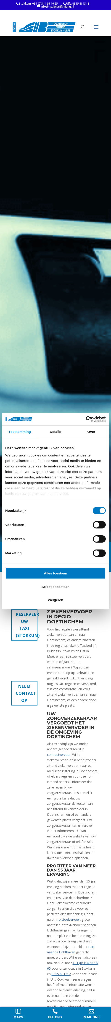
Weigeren (55, 600)
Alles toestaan (55, 573)
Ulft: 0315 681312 (77, 3)
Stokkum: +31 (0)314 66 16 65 (38, 3)
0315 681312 (61, 974)
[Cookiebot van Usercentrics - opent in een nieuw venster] (86, 419)
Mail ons (92, 1017)
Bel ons (55, 1017)
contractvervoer (59, 754)
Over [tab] (91, 432)
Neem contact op (26, 693)
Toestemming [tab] (20, 432)
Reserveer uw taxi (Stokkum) (26, 625)
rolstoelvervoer (69, 919)
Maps (18, 1017)
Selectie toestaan (56, 586)
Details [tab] (55, 432)
